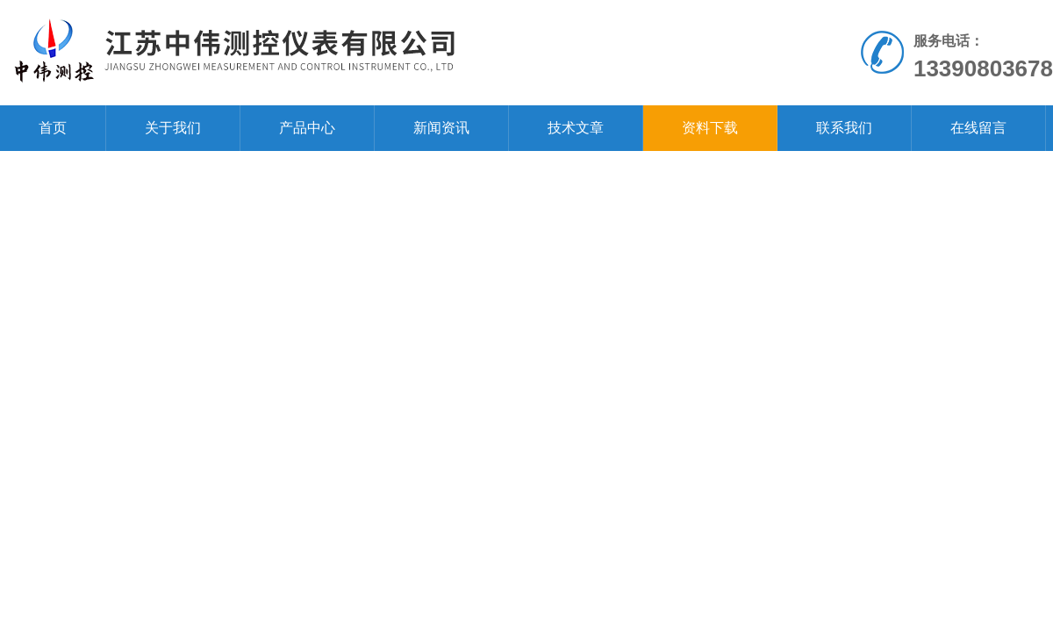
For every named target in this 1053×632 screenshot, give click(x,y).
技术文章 (576, 127)
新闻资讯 (441, 127)
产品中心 (307, 127)
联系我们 (844, 127)
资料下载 (710, 127)
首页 (53, 127)
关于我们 (173, 127)
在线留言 (978, 127)
